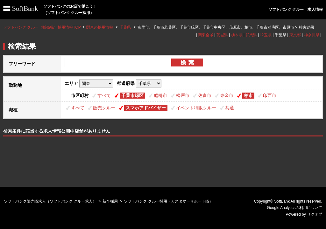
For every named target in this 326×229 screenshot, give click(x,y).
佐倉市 (204, 95)
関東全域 (205, 35)
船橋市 (160, 95)
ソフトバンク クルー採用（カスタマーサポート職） (168, 201)
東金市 (226, 95)
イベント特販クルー (196, 107)
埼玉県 (266, 35)
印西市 (269, 95)
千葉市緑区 (132, 95)
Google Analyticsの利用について (294, 207)
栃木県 (237, 35)
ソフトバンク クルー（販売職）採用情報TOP (42, 27)
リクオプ (314, 214)
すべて (104, 95)
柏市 (248, 95)
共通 (229, 107)
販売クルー (104, 107)
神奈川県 (311, 35)
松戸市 (182, 95)
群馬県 (251, 35)
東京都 (295, 35)
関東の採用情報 (100, 27)
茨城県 (222, 35)
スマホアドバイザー (146, 107)
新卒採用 (110, 201)
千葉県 (125, 27)
